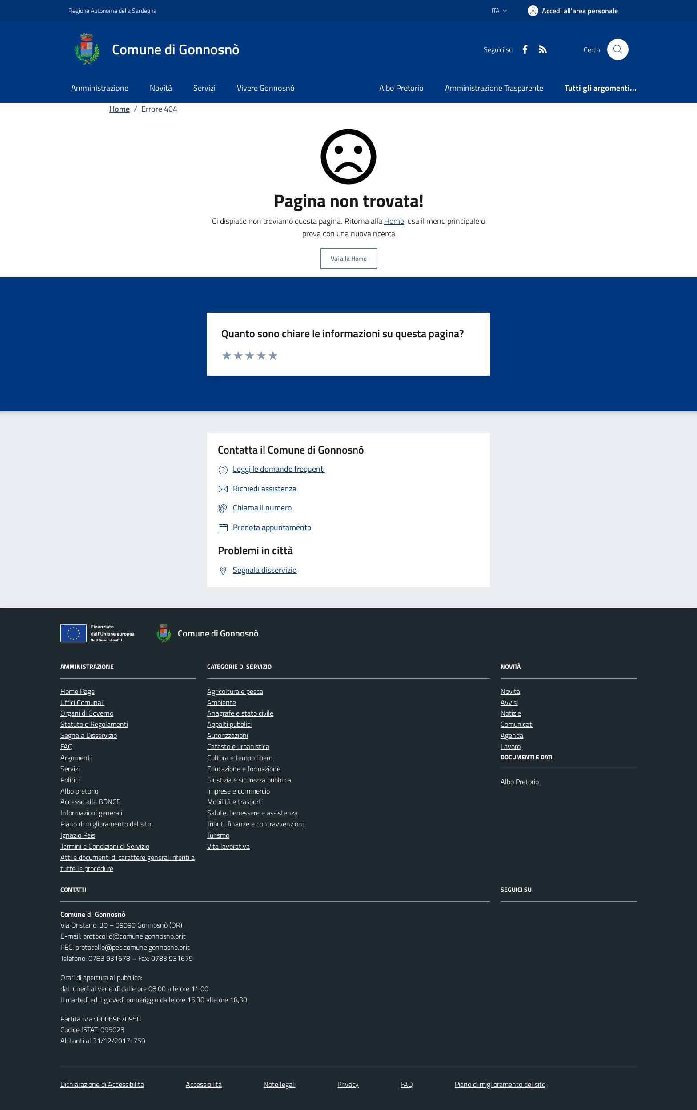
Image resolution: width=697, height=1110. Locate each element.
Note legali (280, 1084)
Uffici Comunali (82, 702)
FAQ (66, 746)
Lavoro (511, 746)
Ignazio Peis (77, 835)
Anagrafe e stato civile (240, 713)
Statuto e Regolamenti (94, 724)
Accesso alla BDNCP (90, 801)
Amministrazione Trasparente (494, 88)
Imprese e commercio (238, 791)
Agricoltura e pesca (235, 691)
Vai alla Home (349, 258)
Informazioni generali (91, 812)
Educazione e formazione (243, 768)
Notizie (511, 713)
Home (119, 109)
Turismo (218, 835)
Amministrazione (99, 88)
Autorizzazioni (227, 735)
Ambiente (221, 702)
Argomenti (76, 757)
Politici (70, 779)
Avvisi (509, 702)
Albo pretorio (79, 791)
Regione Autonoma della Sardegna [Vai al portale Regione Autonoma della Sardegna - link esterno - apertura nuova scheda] (112, 10)
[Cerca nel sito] (618, 49)
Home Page (77, 691)
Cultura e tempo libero (239, 757)
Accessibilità (204, 1084)
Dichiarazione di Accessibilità (102, 1084)
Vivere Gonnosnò (266, 88)
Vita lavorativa (228, 846)
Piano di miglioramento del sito (105, 823)
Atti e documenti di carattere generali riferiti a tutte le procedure (127, 863)
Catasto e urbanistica (238, 746)
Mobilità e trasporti (235, 801)
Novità (161, 88)
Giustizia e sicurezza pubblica (249, 779)
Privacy (348, 1084)
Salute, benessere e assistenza (252, 812)
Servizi (204, 88)
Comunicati (517, 724)
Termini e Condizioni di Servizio (104, 846)
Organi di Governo (86, 713)
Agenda (512, 735)
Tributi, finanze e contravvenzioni (255, 823)
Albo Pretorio (401, 88)
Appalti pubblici (229, 724)
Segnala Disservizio (88, 735)
